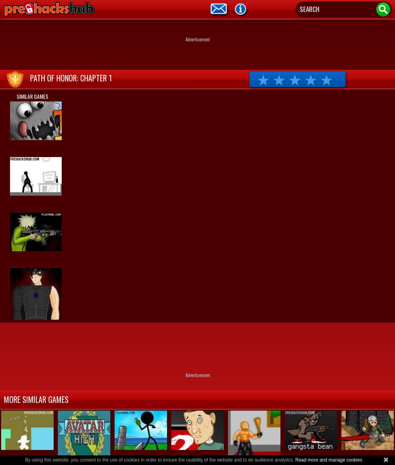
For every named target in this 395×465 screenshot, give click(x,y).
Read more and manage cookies (328, 460)
